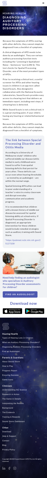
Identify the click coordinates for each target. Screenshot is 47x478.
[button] (43, 3)
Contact (5, 441)
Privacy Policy (8, 450)
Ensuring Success (10, 375)
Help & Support (9, 436)
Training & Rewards (11, 417)
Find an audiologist (20, 294)
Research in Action (10, 394)
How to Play (7, 366)
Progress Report (9, 371)
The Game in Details (11, 399)
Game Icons (7, 380)
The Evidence (8, 412)
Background (7, 408)
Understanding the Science (14, 390)
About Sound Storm (11, 362)
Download (6, 432)
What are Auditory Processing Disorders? (21, 342)
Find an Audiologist (11, 351)
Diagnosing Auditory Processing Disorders (21, 347)
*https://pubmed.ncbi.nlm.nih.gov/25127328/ (23, 242)
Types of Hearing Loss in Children (17, 338)
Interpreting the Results (13, 403)
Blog (4, 445)
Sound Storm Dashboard (13, 421)
